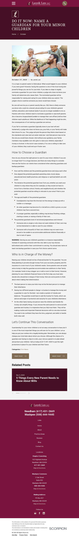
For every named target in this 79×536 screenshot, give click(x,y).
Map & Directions (39, 468)
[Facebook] (39, 513)
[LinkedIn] (44, 513)
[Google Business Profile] (35, 513)
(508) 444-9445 (39, 414)
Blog (39, 442)
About (39, 430)
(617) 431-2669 (47, 342)
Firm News (24, 349)
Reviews (39, 438)
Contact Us (39, 446)
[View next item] (30, 393)
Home (39, 426)
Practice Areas (39, 434)
